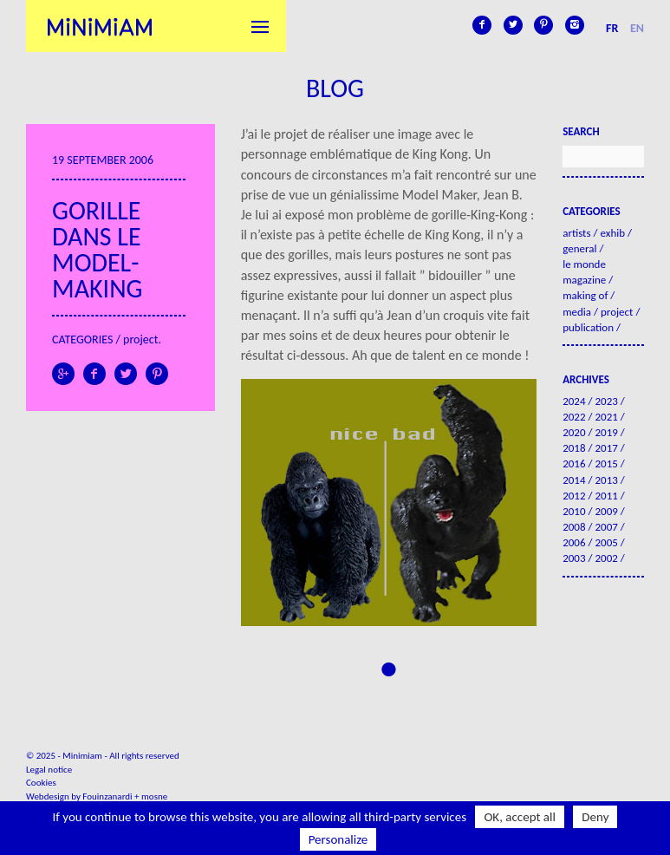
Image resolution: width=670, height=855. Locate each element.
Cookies (41, 782)
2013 (606, 479)
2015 (606, 463)
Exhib (612, 232)
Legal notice (49, 769)
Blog (335, 88)
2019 (606, 432)
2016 (574, 463)
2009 (606, 511)
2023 (606, 401)
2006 (574, 542)
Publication (588, 327)
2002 (606, 558)
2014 (574, 479)
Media (577, 311)
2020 (574, 432)
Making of (585, 295)
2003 (574, 558)
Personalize (338, 839)
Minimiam (99, 26)
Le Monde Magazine (584, 272)
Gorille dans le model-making (97, 249)
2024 (574, 401)
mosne (154, 796)
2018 (574, 447)
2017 (606, 447)
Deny (595, 817)
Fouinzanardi (107, 796)
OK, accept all (520, 817)
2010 (574, 511)
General (579, 248)
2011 (606, 495)
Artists (576, 232)
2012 (574, 495)
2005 (606, 542)
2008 (574, 526)
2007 (606, 526)
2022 (574, 416)
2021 (606, 416)
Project (140, 339)
